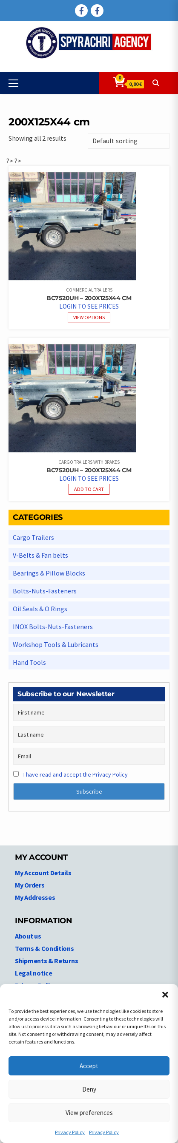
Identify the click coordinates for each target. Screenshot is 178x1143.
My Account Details (43, 872)
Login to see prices (89, 306)
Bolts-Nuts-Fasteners (45, 591)
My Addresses (35, 897)
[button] (165, 994)
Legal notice (33, 973)
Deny (89, 1089)
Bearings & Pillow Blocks (49, 573)
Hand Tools (29, 662)
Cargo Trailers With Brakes (89, 462)
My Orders (29, 885)
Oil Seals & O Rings (40, 608)
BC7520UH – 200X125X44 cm (89, 298)
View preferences (89, 1113)
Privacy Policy (70, 1132)
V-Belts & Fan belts (40, 555)
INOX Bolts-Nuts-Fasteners (53, 626)
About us (28, 936)
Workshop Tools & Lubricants (55, 644)
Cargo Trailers (33, 537)
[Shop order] (128, 141)
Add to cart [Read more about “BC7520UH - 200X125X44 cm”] (89, 489)
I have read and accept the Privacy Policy (75, 774)
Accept (89, 1066)
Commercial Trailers (89, 290)
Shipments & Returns (46, 960)
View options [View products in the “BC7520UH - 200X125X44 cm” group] (89, 317)
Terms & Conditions (44, 948)
